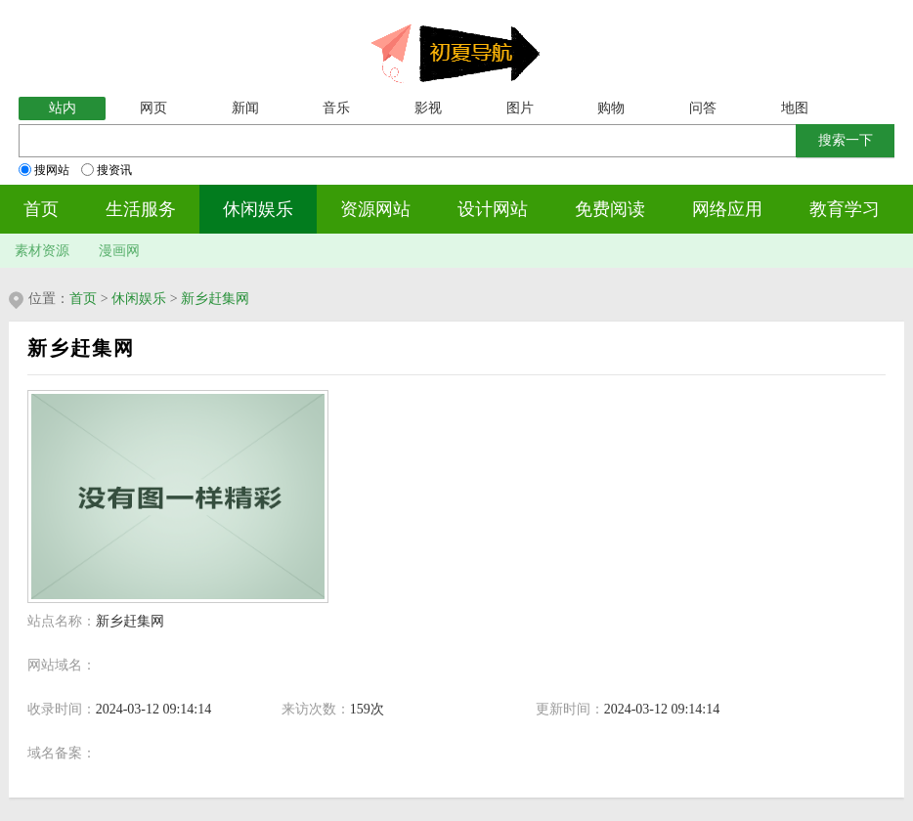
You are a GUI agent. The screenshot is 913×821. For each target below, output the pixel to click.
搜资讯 (106, 170)
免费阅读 (610, 209)
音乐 (336, 108)
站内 (62, 108)
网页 (153, 108)
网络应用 (727, 209)
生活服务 (141, 209)
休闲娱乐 (258, 209)
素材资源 (42, 250)
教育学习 (844, 209)
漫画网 (119, 250)
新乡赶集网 (215, 298)
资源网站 (375, 209)
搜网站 (44, 170)
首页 (41, 209)
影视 (428, 108)
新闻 (245, 108)
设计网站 (492, 209)
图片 (520, 108)
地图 (794, 108)
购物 (611, 108)
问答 (703, 108)
